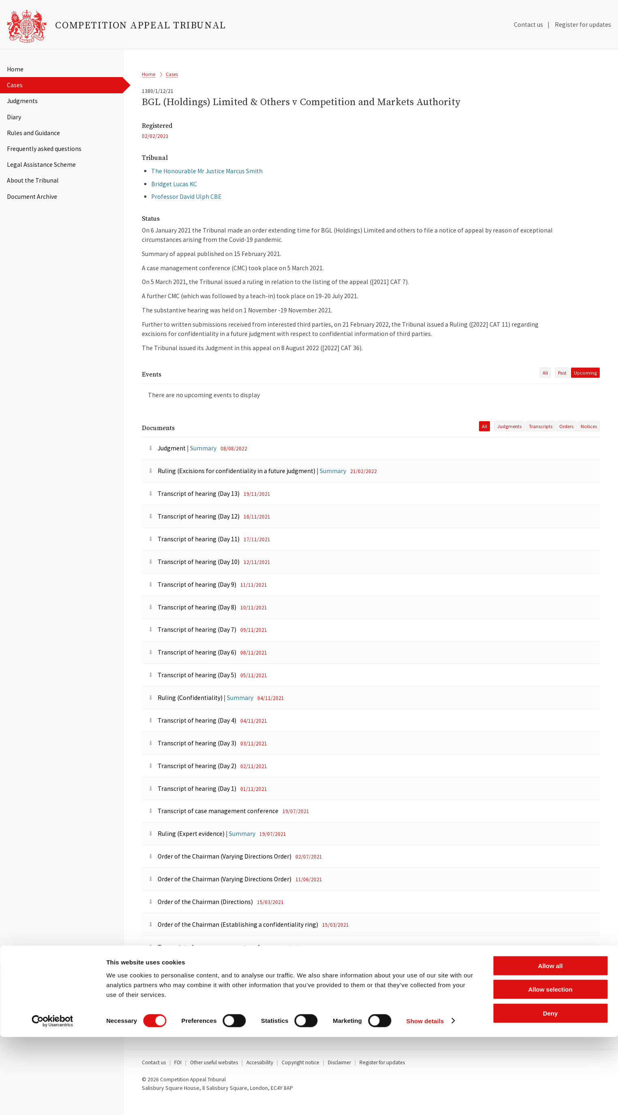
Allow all (550, 1043)
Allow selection (550, 1067)
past (562, 385)
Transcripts (540, 440)
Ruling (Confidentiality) (186, 711)
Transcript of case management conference (214, 825)
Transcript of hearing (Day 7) (192, 643)
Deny (550, 1091)
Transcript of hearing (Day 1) (192, 802)
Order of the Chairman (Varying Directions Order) (220, 870)
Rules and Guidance (33, 133)
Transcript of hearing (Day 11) (194, 552)
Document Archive (32, 196)
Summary (203, 462)
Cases (15, 85)
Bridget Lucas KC (174, 193)
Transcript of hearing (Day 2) (192, 779)
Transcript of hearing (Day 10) (194, 575)
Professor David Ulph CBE (186, 206)
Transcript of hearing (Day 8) (192, 620)
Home (15, 69)
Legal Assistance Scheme (41, 164)
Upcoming (585, 385)
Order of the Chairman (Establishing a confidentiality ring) (233, 938)
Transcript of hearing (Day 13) (194, 507)
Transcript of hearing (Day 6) (192, 666)
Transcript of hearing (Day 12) (194, 530)
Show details (425, 1099)
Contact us (528, 24)
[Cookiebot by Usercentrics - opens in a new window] (52, 1099)
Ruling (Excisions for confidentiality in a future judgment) (232, 485)
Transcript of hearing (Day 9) (192, 598)
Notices (589, 440)
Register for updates (583, 24)
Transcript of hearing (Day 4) (192, 734)
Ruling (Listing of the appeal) (194, 983)
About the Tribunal (33, 180)
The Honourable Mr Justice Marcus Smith (207, 180)
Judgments (22, 101)
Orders (566, 440)
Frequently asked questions (44, 149)
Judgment (167, 462)
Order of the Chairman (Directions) (201, 915)
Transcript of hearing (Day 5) (192, 689)
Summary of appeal (180, 1006)
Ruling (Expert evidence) (187, 847)
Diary (14, 117)
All (545, 385)
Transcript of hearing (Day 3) (192, 756)
